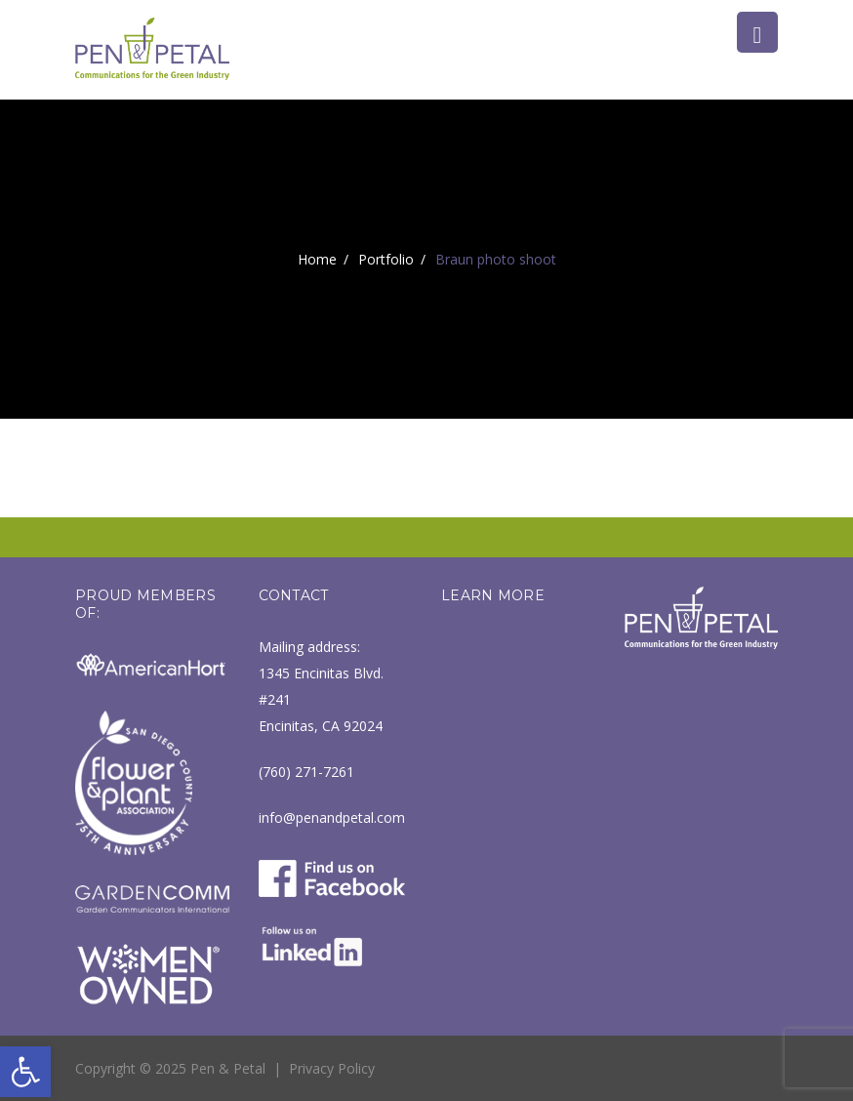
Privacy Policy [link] (332, 1068)
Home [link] (317, 259)
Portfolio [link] (386, 259)
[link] (25, 1071)
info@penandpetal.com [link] (332, 817)
